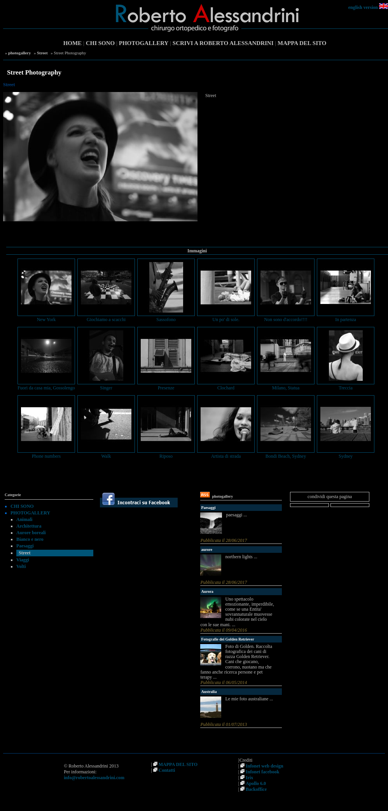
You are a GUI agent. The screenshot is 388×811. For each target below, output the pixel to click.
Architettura (28, 526)
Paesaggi (25, 546)
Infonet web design (264, 766)
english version (363, 7)
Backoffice (256, 789)
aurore (206, 549)
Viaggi (22, 560)
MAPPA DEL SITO (302, 43)
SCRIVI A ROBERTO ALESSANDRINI (223, 43)
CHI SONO (100, 43)
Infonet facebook (262, 772)
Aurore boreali (31, 532)
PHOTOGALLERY (144, 43)
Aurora (207, 591)
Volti (21, 566)
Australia (209, 691)
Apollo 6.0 (256, 783)
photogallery (19, 52)
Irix (249, 777)
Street (42, 52)
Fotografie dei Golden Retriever (227, 639)
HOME (72, 43)
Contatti (167, 770)
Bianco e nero (30, 539)
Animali (24, 519)
